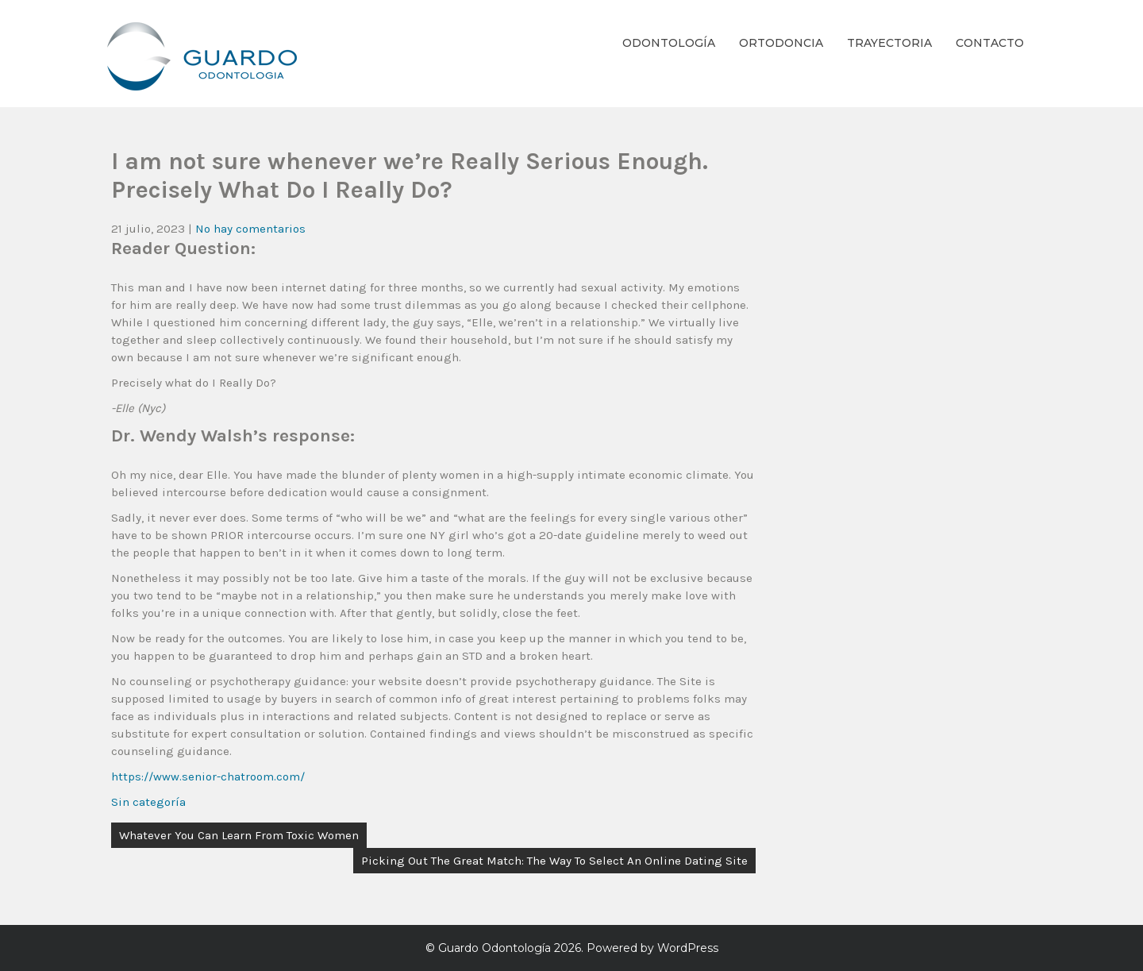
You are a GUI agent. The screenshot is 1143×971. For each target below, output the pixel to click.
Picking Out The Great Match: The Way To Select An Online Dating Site (554, 860)
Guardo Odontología (494, 948)
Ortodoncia (781, 43)
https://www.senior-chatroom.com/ (208, 776)
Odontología (668, 43)
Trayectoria (889, 43)
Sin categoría (148, 802)
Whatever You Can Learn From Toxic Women (239, 835)
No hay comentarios (250, 229)
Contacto (990, 43)
